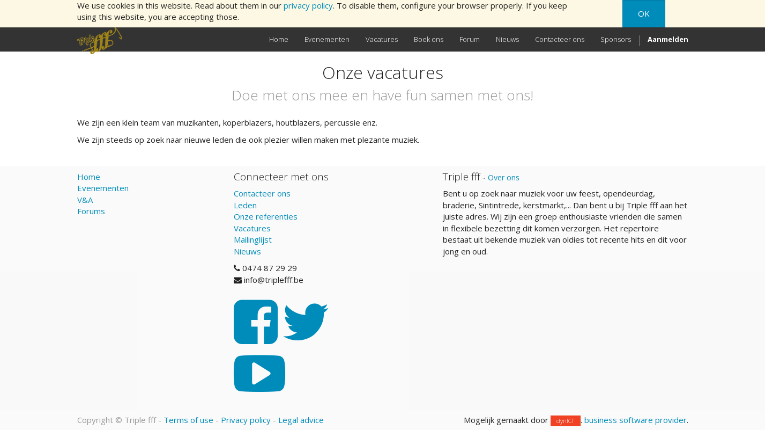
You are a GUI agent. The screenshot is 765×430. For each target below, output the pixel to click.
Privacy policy (246, 419)
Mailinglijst (253, 239)
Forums (91, 211)
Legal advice (301, 419)
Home (88, 176)
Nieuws (247, 251)
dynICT (565, 421)
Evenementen (103, 188)
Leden (245, 205)
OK (644, 13)
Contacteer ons (262, 193)
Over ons (503, 177)
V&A (85, 199)
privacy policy (308, 5)
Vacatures (252, 228)
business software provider (635, 419)
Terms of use (188, 419)
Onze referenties (266, 216)
